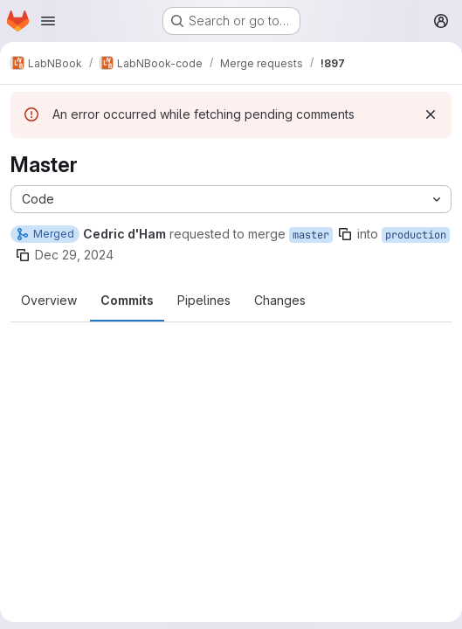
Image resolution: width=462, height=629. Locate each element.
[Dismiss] (430, 114)
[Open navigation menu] (48, 21)
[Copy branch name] (344, 234)
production (415, 235)
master (311, 235)
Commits (127, 300)
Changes (280, 300)
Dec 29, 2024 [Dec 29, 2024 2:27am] (74, 254)
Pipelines (204, 300)
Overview (49, 300)
